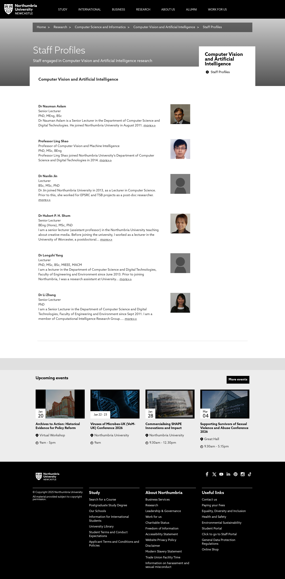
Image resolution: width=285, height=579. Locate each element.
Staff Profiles (212, 27)
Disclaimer (152, 546)
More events (238, 379)
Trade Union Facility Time (162, 557)
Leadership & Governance (163, 511)
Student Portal (212, 528)
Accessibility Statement (161, 534)
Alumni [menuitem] (191, 9)
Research (60, 27)
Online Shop (210, 549)
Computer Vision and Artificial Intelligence (164, 27)
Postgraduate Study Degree (108, 505)
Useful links (213, 493)
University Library (101, 526)
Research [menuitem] (143, 9)
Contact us (209, 499)
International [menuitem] (89, 9)
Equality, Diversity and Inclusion (224, 511)
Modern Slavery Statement (163, 551)
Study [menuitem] (62, 9)
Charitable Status (157, 523)
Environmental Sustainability (221, 523)
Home (41, 27)
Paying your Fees (213, 505)
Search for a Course (102, 499)
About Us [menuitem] (168, 9)
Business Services (157, 499)
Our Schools (97, 511)
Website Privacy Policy (160, 540)
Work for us (153, 517)
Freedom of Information (162, 528)
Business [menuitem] (118, 9)
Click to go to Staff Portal (219, 534)
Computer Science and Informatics (100, 27)
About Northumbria (163, 493)
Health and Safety (214, 517)
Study (94, 493)
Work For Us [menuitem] (217, 9)
